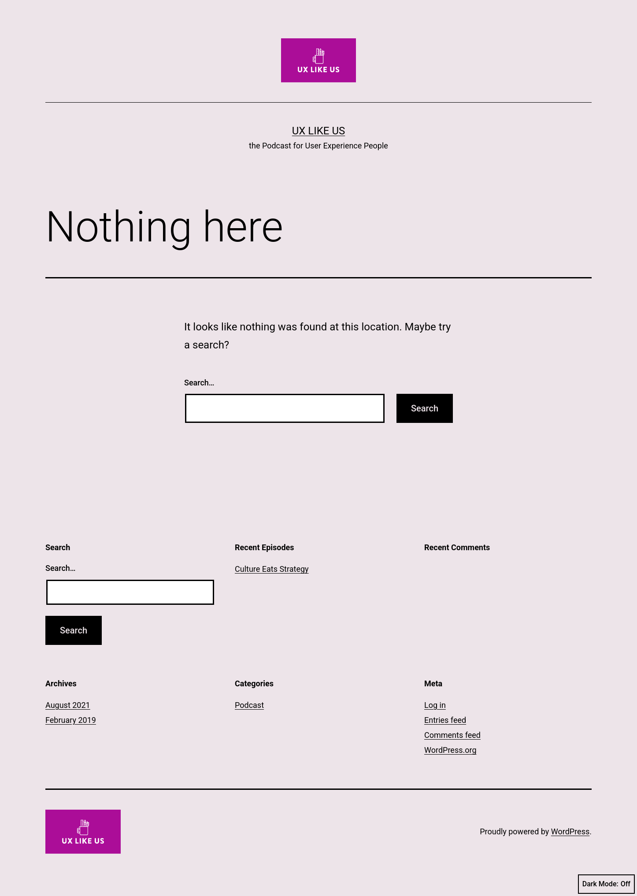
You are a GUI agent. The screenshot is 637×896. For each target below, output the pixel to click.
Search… (199, 382)
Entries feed (445, 720)
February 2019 (70, 720)
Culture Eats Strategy (272, 569)
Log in (435, 705)
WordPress (570, 831)
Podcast (249, 705)
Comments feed (452, 735)
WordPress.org (450, 750)
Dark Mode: (606, 884)
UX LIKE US (318, 131)
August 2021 (67, 705)
